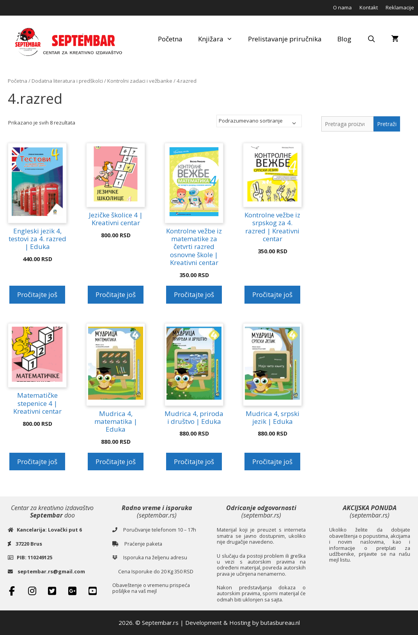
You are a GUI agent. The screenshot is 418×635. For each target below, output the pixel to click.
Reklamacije (400, 7)
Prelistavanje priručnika (285, 38)
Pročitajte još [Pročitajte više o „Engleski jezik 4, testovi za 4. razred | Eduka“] (37, 294)
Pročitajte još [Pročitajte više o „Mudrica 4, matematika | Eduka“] (116, 461)
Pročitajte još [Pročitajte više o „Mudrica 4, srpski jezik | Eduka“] (272, 461)
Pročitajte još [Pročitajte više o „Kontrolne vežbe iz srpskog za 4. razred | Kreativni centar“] (272, 294)
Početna (170, 38)
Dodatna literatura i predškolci (67, 80)
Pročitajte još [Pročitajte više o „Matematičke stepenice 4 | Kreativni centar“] (37, 461)
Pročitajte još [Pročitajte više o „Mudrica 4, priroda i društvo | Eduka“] (194, 461)
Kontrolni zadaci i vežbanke (139, 80)
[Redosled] (259, 121)
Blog (344, 38)
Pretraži (387, 124)
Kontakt (369, 7)
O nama (342, 7)
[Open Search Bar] (371, 39)
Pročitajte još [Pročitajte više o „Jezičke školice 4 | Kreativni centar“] (116, 294)
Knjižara (219, 39)
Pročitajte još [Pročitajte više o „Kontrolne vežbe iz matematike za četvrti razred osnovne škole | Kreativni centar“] (194, 294)
